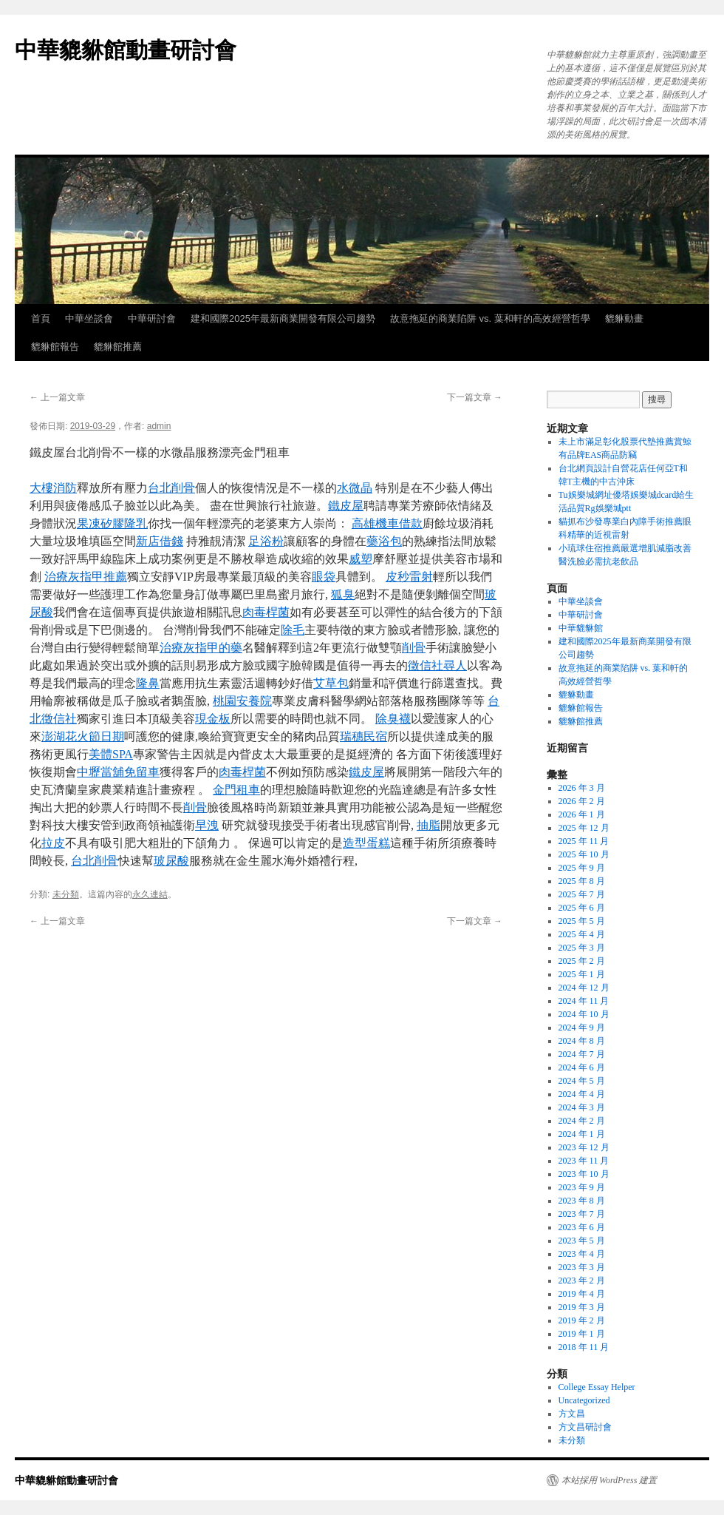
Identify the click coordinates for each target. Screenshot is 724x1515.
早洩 (207, 825)
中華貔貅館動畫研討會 (125, 50)
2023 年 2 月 (582, 1280)
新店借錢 (159, 541)
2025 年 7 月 (582, 894)
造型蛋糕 (366, 843)
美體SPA (111, 754)
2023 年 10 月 (584, 1174)
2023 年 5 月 (582, 1240)
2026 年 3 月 (582, 788)
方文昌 (572, 1413)
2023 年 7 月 (582, 1214)
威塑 (360, 559)
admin (159, 426)
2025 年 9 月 (582, 868)
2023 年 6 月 (582, 1227)
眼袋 (323, 576)
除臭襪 (393, 718)
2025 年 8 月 (582, 881)
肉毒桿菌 (266, 612)
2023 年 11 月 (584, 1160)
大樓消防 (53, 488)
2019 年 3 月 (582, 1307)
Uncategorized (584, 1400)
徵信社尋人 (437, 665)
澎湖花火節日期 (82, 736)
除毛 (292, 630)
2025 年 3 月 (582, 947)
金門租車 (236, 789)
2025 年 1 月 (582, 974)
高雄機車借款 (387, 523)
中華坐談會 (89, 318)
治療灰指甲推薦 (85, 576)
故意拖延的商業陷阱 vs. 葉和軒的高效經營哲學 (490, 318)
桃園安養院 (242, 701)
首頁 (40, 318)
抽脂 (428, 825)
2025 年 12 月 (584, 828)
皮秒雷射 (409, 576)
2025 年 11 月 (584, 841)
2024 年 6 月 (582, 1067)
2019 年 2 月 (582, 1320)
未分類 (65, 894)
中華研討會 (152, 318)
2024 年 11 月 (584, 1001)
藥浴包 (384, 541)
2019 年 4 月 (582, 1294)
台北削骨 (171, 488)
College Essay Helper (597, 1387)
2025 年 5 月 (582, 921)
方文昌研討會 (585, 1427)
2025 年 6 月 (582, 907)
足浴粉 (266, 541)
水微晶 (354, 488)
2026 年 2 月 (582, 801)
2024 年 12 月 (584, 987)
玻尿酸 (171, 860)
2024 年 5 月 (582, 1081)
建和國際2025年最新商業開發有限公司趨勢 (283, 318)
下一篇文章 (474, 397)
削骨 (414, 647)
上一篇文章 (57, 397)
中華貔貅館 (581, 628)
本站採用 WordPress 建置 (609, 1480)
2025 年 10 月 (584, 854)
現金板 (212, 718)
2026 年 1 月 (582, 814)
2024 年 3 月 (582, 1107)
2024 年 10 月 (584, 1014)
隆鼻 (148, 683)
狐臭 (343, 594)
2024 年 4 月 (582, 1094)
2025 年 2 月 (582, 961)
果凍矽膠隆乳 (112, 523)
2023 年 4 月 (582, 1254)
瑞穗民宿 (363, 736)
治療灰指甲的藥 (201, 647)
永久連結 (150, 894)
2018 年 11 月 (584, 1347)
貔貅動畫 (624, 318)
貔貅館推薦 (118, 346)
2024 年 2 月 (582, 1121)
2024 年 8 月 (582, 1041)
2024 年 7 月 (582, 1054)
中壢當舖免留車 (118, 772)
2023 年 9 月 (582, 1187)
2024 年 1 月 (582, 1134)
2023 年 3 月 (582, 1267)
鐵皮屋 (345, 505)
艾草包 (331, 683)
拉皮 (53, 843)
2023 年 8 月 (582, 1200)
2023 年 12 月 (584, 1147)
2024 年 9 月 (582, 1027)
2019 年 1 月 (582, 1334)
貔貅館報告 (55, 346)
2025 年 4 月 (582, 934)
